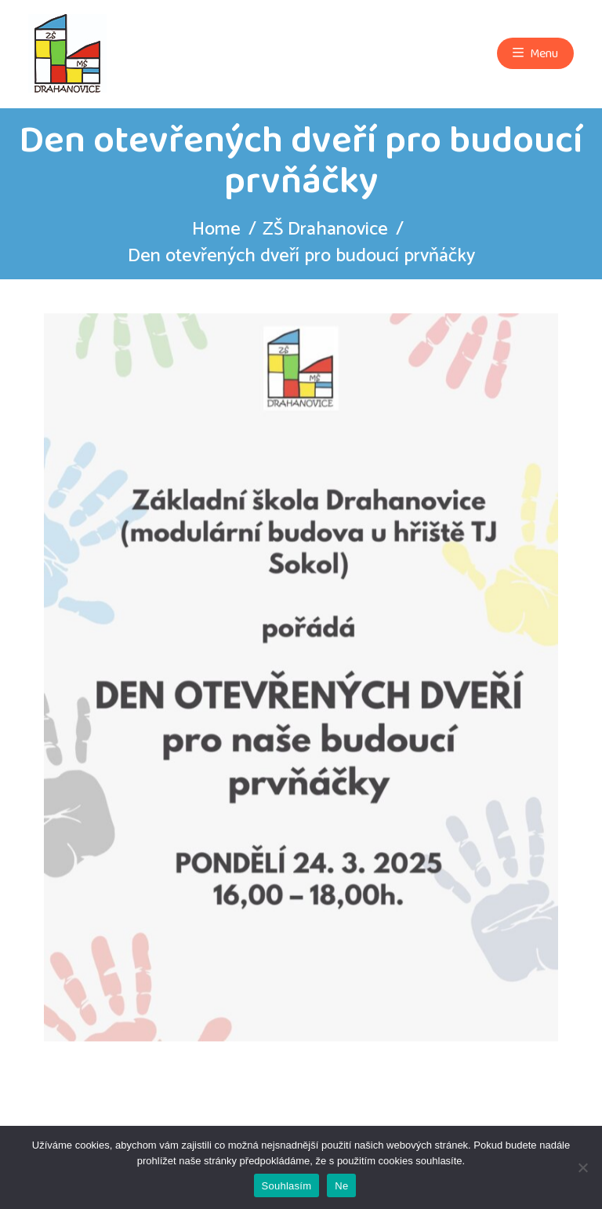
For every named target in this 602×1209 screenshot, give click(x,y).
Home (216, 229)
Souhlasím (287, 1186)
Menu (535, 53)
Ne (341, 1186)
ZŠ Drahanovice (325, 229)
